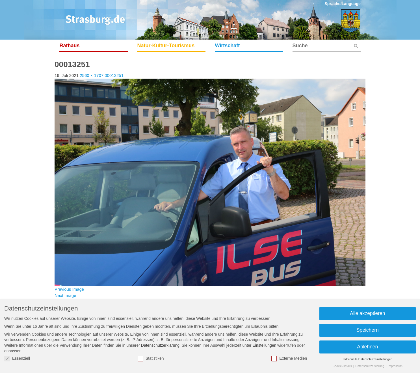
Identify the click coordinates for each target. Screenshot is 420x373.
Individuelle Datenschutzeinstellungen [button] (367, 359)
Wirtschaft (227, 45)
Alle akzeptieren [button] (367, 313)
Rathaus (70, 45)
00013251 (114, 75)
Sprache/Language (342, 3)
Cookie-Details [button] (342, 366)
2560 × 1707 (91, 75)
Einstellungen (264, 345)
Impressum (395, 366)
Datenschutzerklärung (160, 345)
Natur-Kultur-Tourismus (166, 45)
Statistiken (151, 358)
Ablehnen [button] (367, 347)
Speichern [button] (367, 330)
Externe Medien (289, 358)
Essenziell (17, 358)
